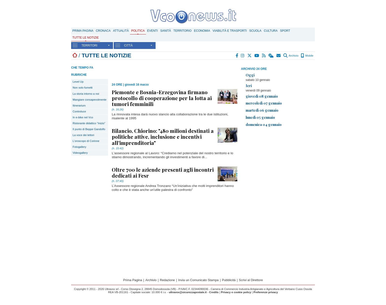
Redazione (167, 280)
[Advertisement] (278, 165)
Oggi (250, 75)
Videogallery (80, 152)
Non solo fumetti (83, 87)
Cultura (271, 30)
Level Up (78, 81)
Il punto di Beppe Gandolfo (89, 129)
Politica (138, 30)
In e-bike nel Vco (83, 117)
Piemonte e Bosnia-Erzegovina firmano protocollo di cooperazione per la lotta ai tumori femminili (162, 98)
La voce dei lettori (83, 135)
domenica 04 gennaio (264, 124)
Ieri (249, 85)
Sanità (165, 30)
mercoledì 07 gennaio (264, 103)
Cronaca (103, 30)
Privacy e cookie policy (236, 292)
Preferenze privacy (265, 292)
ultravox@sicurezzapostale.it (188, 292)
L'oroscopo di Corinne (86, 140)
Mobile (307, 55)
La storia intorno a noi (86, 93)
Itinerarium (79, 105)
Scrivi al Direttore (251, 280)
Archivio (290, 55)
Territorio (182, 30)
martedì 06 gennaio (262, 110)
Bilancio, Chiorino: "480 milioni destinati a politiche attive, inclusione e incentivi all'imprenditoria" (163, 136)
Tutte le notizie (85, 37)
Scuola (255, 30)
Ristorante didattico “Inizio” (89, 123)
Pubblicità (229, 280)
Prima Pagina (82, 30)
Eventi (152, 30)
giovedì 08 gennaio (262, 96)
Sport (285, 30)
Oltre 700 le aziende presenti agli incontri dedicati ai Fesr (163, 172)
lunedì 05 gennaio (260, 117)
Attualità (121, 30)
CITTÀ (128, 45)
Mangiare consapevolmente (89, 99)
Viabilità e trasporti (229, 30)
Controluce (79, 111)
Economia (202, 30)
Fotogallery (79, 146)
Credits (214, 292)
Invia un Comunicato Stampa (198, 280)
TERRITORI (89, 45)
